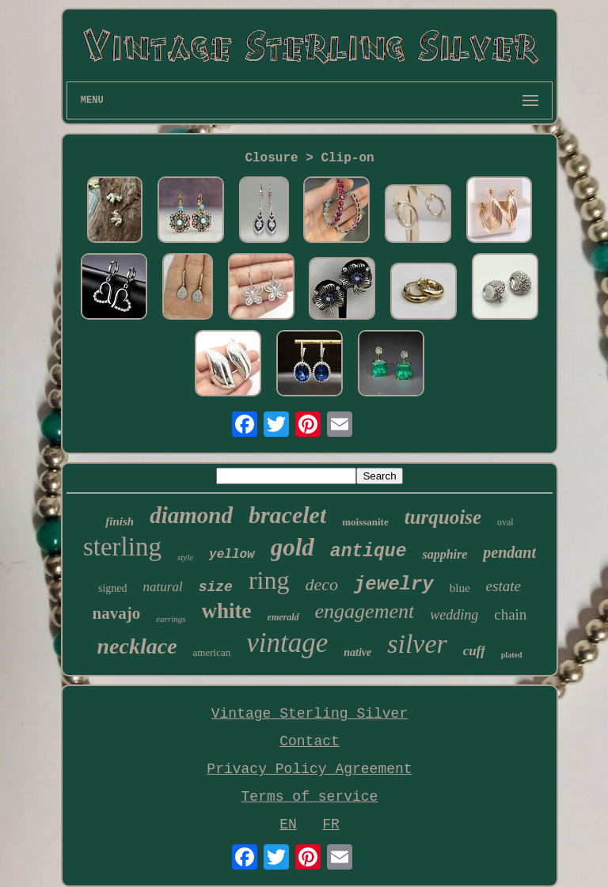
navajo (117, 613)
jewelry (394, 584)
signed (112, 588)
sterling (122, 547)
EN (288, 824)
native (357, 652)
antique (368, 551)
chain (510, 614)
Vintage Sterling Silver (309, 714)
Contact (309, 741)
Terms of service (309, 797)
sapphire (444, 554)
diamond (191, 515)
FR (331, 824)
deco (321, 584)
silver (417, 643)
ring (269, 580)
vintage (287, 642)
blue (460, 588)
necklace (137, 646)
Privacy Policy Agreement (309, 769)
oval (505, 522)
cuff (474, 650)
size (216, 587)
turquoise (443, 517)
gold (292, 547)
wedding (454, 615)
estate (503, 586)
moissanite (365, 522)
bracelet (287, 515)
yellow (232, 555)
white (227, 611)
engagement (365, 611)
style (185, 557)
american (212, 652)
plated (511, 654)
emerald (283, 617)
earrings (170, 619)
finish (119, 521)
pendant (509, 552)
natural (163, 586)
